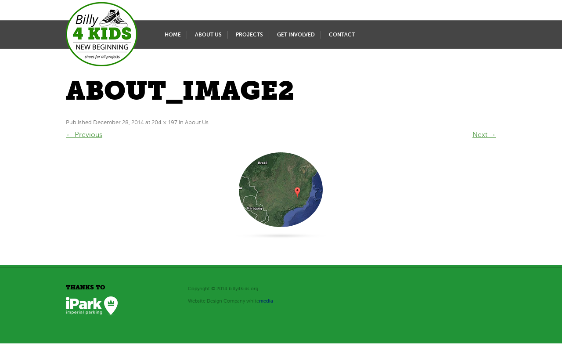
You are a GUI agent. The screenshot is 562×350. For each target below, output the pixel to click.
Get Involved (296, 34)
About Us (208, 34)
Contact (342, 34)
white (259, 301)
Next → (484, 135)
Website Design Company (216, 301)
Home (173, 34)
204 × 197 (164, 122)
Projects (249, 34)
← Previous (84, 135)
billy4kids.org (243, 289)
